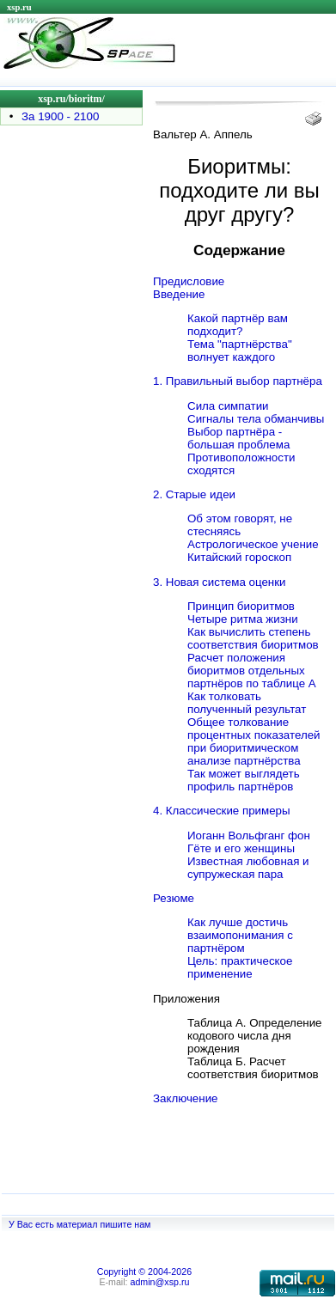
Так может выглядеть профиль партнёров (243, 780)
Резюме (173, 898)
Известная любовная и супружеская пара (248, 868)
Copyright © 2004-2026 (144, 1271)
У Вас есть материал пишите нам (79, 1224)
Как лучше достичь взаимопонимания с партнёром (240, 935)
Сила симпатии (228, 405)
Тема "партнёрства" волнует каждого (239, 350)
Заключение (185, 1098)
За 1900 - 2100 (60, 116)
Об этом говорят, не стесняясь (239, 525)
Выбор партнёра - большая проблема (238, 438)
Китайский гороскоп (239, 557)
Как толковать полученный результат (246, 703)
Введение (179, 294)
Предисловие (188, 281)
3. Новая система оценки (219, 582)
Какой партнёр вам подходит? (237, 325)
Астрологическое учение (253, 544)
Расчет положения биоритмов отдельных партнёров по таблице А (251, 670)
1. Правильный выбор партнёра (237, 381)
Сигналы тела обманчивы (255, 418)
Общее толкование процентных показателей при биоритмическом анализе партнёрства (254, 741)
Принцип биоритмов (241, 606)
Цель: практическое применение (239, 967)
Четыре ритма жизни (242, 619)
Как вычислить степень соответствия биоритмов (253, 638)
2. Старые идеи (194, 494)
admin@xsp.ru (160, 1282)
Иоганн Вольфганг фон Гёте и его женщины (248, 842)
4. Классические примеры (221, 810)
